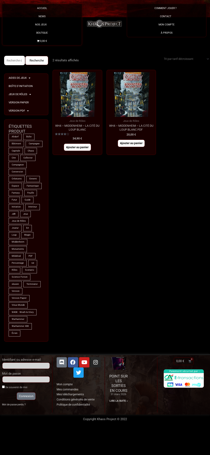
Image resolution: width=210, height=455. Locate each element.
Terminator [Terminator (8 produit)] (33, 307)
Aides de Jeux (19, 78)
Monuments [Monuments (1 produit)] (18, 270)
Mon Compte (167, 24)
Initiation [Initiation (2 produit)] (17, 226)
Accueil (42, 8)
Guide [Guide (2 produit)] (29, 218)
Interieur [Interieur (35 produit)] (34, 226)
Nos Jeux (42, 25)
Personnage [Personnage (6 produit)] (18, 285)
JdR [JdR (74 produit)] (14, 233)
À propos (166, 32)
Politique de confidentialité (75, 430)
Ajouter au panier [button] (77, 149)
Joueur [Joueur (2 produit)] (15, 248)
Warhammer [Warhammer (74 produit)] (19, 344)
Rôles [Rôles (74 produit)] (15, 292)
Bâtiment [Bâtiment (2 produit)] (17, 145)
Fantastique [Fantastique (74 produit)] (18, 204)
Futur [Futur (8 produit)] (15, 218)
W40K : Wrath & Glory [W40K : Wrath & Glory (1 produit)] (23, 336)
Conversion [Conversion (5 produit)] (18, 181)
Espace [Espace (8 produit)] (16, 196)
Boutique (42, 32)
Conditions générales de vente (77, 425)
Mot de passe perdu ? (14, 430)
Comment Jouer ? (166, 8)
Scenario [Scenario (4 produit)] (30, 292)
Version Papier (19, 103)
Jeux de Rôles (20, 95)
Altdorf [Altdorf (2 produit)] (15, 137)
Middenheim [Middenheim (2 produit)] (18, 263)
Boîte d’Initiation (21, 86)
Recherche (37, 61)
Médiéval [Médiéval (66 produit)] (17, 277)
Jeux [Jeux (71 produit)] (26, 233)
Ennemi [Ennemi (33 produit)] (34, 189)
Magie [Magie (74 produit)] (28, 255)
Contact (166, 16)
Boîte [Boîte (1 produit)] (30, 137)
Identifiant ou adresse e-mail (21, 385)
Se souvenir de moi (14, 413)
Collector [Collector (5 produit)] (29, 167)
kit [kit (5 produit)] (28, 248)
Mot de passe (11, 399)
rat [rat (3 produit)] (34, 285)
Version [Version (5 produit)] (16, 314)
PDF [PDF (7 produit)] (32, 277)
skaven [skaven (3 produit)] (15, 307)
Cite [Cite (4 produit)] (14, 167)
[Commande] (183, 59)
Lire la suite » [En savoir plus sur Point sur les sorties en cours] (119, 426)
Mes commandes (68, 415)
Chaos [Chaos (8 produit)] (32, 159)
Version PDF (19, 111)
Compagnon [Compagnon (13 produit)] (19, 174)
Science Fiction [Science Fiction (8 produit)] (20, 300)
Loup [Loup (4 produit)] (14, 255)
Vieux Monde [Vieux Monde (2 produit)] (19, 329)
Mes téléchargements (71, 420)
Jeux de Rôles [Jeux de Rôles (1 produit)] (19, 240)
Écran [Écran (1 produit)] (15, 359)
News (42, 16)
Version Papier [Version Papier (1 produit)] (20, 322)
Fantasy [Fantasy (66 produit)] (16, 211)
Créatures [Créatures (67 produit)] (17, 189)
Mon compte (65, 410)
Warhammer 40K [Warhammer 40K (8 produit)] (21, 351)
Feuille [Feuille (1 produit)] (32, 211)
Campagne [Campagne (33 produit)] (18, 152)
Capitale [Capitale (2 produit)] (16, 159)
